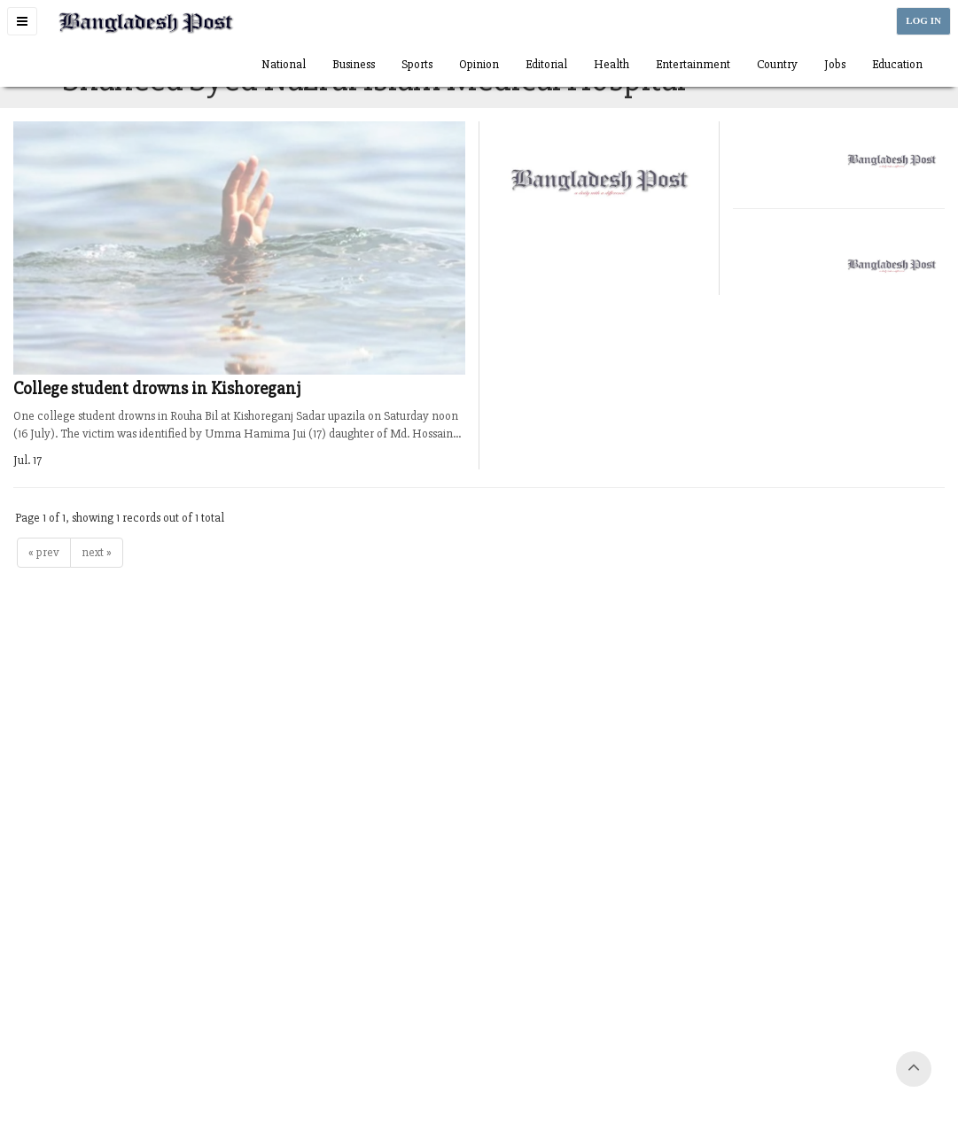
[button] (22, 21)
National (283, 64)
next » (97, 552)
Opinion (479, 64)
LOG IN (923, 21)
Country (777, 64)
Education (897, 64)
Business (353, 64)
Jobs (834, 64)
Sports (416, 64)
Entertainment (693, 64)
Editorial (546, 64)
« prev (43, 552)
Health (611, 64)
